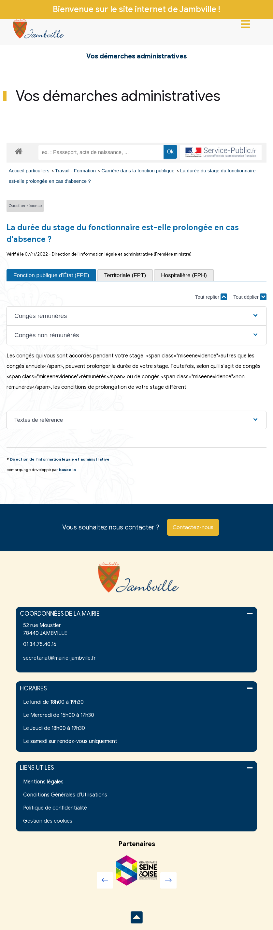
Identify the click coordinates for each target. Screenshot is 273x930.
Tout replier (211, 296)
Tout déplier (249, 296)
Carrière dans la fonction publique (138, 170)
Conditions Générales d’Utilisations (65, 795)
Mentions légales (43, 782)
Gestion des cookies (47, 821)
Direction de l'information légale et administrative (59, 459)
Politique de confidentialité (55, 808)
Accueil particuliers (30, 170)
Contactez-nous (193, 527)
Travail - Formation (76, 170)
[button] (136, 316)
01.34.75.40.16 (39, 644)
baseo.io (67, 469)
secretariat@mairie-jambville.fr (59, 658)
